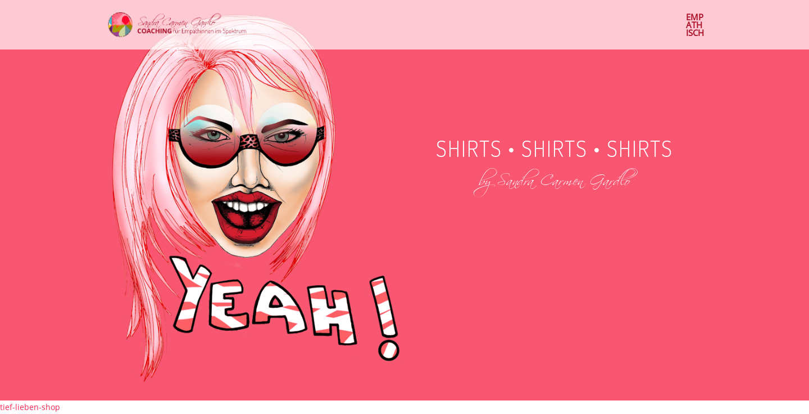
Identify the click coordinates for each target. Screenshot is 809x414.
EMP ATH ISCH (695, 25)
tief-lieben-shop (30, 407)
